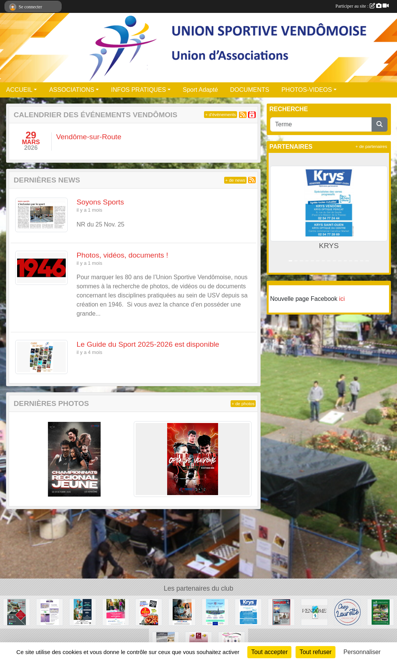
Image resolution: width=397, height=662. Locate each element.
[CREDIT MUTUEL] (181, 612)
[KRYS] (248, 612)
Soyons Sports (100, 202)
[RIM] (16, 612)
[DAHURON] (281, 612)
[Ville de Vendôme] (314, 612)
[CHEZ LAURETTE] (347, 612)
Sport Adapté (200, 89)
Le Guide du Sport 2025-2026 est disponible (148, 344)
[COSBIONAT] (49, 612)
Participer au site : (362, 6)
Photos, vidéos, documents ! (122, 255)
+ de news (235, 180)
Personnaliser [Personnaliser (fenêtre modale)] (362, 652)
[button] (276, 212)
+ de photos (243, 403)
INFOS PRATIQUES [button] (138, 89)
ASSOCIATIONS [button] (71, 89)
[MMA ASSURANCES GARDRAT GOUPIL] (115, 612)
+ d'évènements (220, 114)
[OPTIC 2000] (82, 612)
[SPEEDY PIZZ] (148, 612)
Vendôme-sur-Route (89, 137)
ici (342, 299)
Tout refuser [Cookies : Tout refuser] (315, 652)
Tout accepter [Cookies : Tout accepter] (269, 652)
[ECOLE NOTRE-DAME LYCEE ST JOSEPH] (215, 612)
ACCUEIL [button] (19, 89)
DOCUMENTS (249, 89)
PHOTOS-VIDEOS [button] (307, 89)
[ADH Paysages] (380, 612)
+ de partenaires (371, 146)
